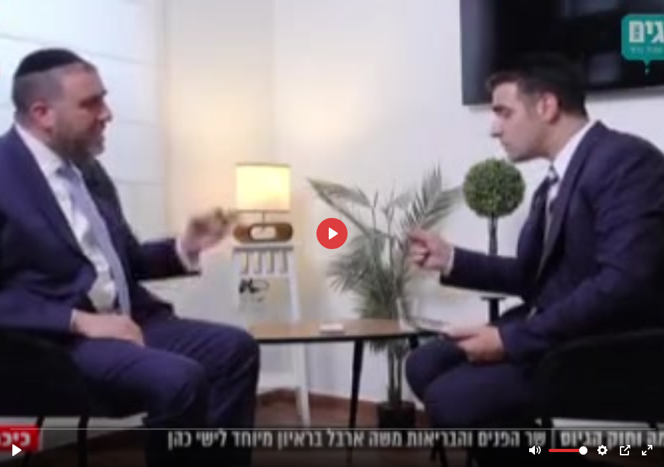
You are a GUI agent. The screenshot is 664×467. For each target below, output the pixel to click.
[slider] (333, 428)
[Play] (16, 450)
